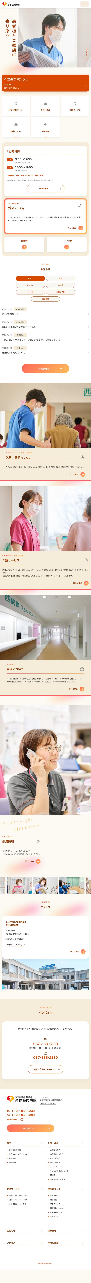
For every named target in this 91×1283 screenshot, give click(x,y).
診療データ (54, 1230)
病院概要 (53, 1213)
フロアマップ (55, 1217)
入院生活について (57, 1167)
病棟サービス (55, 1176)
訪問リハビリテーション (18, 1209)
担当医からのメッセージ (59, 1184)
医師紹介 (53, 1188)
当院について (54, 1202)
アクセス (11, 1256)
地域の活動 (53, 1256)
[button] (86, 48)
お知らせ (11, 1244)
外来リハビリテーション (18, 1167)
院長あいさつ (55, 1209)
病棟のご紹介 (55, 1172)
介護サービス (13, 1202)
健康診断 (12, 1172)
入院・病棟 (53, 1156)
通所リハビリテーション (18, 1213)
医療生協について (57, 1221)
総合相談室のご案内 (57, 1193)
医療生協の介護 (56, 1226)
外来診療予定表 (15, 1163)
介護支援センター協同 (17, 1217)
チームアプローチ (57, 1180)
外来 (9, 1156)
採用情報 (52, 1244)
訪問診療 (12, 1176)
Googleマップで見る (13, 958)
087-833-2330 (45, 1057)
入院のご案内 (55, 1163)
